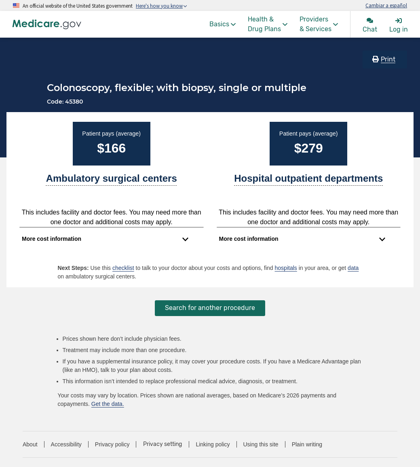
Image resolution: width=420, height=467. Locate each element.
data (353, 268)
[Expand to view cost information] (105, 239)
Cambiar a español (386, 5)
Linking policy (213, 444)
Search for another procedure (210, 308)
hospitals (286, 268)
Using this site (261, 444)
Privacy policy (112, 444)
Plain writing (307, 444)
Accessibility (66, 444)
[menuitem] (222, 24)
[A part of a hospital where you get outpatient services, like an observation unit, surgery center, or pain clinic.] (308, 182)
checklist (123, 268)
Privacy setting (162, 444)
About (30, 444)
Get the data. (107, 404)
